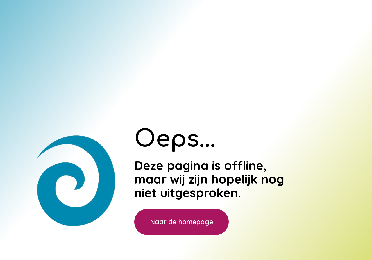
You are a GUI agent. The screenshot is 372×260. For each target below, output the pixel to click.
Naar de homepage (181, 222)
